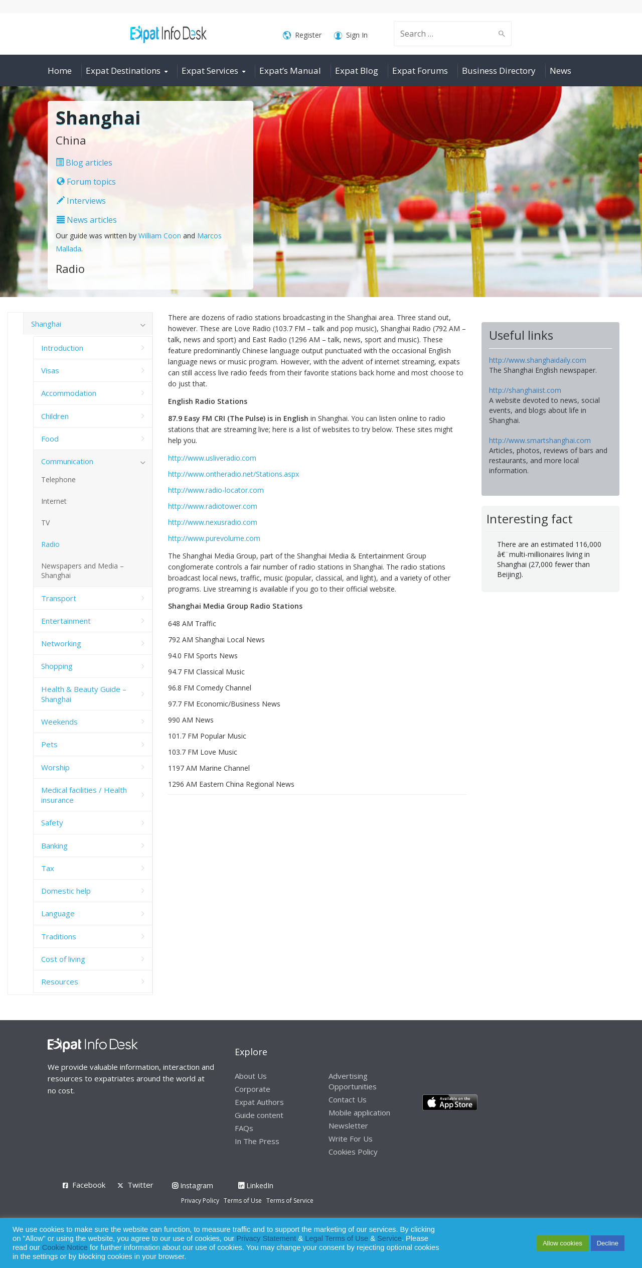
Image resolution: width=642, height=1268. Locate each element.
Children (55, 416)
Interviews (81, 200)
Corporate (252, 1089)
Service (389, 1238)
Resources (59, 981)
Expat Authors (259, 1102)
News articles (87, 219)
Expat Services (210, 70)
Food (50, 439)
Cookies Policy (353, 1152)
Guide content (259, 1115)
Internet (54, 501)
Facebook (88, 1185)
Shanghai (46, 324)
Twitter (140, 1185)
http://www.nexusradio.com (212, 522)
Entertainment (66, 621)
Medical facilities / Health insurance (84, 795)
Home (60, 70)
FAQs (244, 1128)
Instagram (192, 1185)
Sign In (351, 35)
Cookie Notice (65, 1247)
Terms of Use (243, 1200)
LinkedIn (255, 1185)
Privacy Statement (266, 1238)
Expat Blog (356, 70)
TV (45, 522)
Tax (47, 868)
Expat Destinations (123, 70)
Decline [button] (607, 1243)
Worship (55, 767)
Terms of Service (289, 1200)
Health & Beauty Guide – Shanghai (83, 694)
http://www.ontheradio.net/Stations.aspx (233, 474)
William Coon (159, 235)
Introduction (62, 348)
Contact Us (348, 1099)
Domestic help (66, 891)
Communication (67, 461)
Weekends (59, 722)
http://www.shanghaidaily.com (537, 360)
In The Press (257, 1141)
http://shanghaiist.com (525, 390)
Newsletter (348, 1125)
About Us (251, 1076)
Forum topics (86, 181)
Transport (58, 598)
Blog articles (84, 162)
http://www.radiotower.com (212, 506)
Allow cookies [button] (562, 1243)
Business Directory (499, 70)
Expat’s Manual (290, 70)
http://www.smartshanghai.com (540, 440)
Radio (50, 544)
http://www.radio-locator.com (216, 490)
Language (58, 913)
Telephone (58, 479)
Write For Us (351, 1139)
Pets (49, 744)
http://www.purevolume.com (214, 538)
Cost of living (63, 959)
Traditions (58, 936)
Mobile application (359, 1112)
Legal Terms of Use (336, 1238)
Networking (61, 643)
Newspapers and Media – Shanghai (82, 570)
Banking (54, 845)
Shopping (57, 666)
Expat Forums (420, 70)
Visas (50, 370)
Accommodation (68, 393)
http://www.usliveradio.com (212, 458)
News (560, 70)
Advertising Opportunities (353, 1081)
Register (302, 35)
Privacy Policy (200, 1200)
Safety (52, 822)
